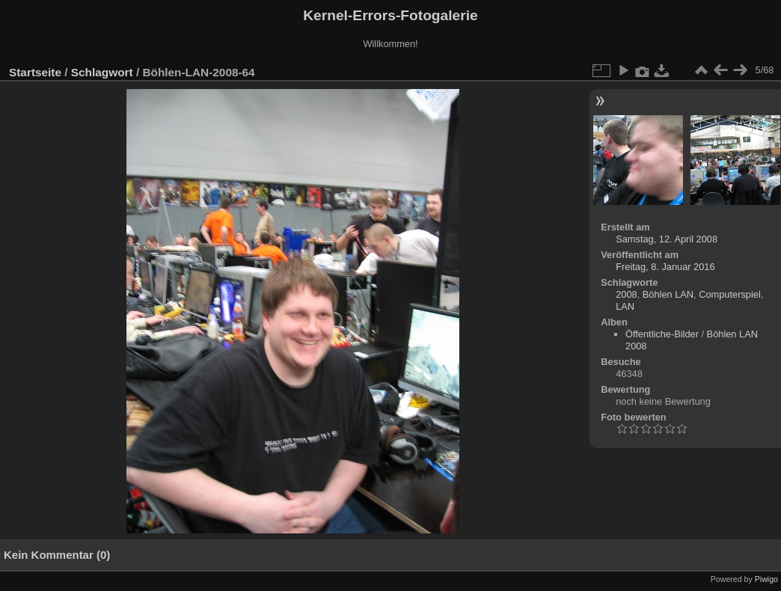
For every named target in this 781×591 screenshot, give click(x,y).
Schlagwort (102, 72)
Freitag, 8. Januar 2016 (665, 266)
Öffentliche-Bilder (662, 334)
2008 (626, 294)
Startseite (35, 72)
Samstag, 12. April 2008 (666, 239)
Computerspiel (730, 294)
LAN (625, 306)
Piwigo (766, 579)
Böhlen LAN (668, 294)
